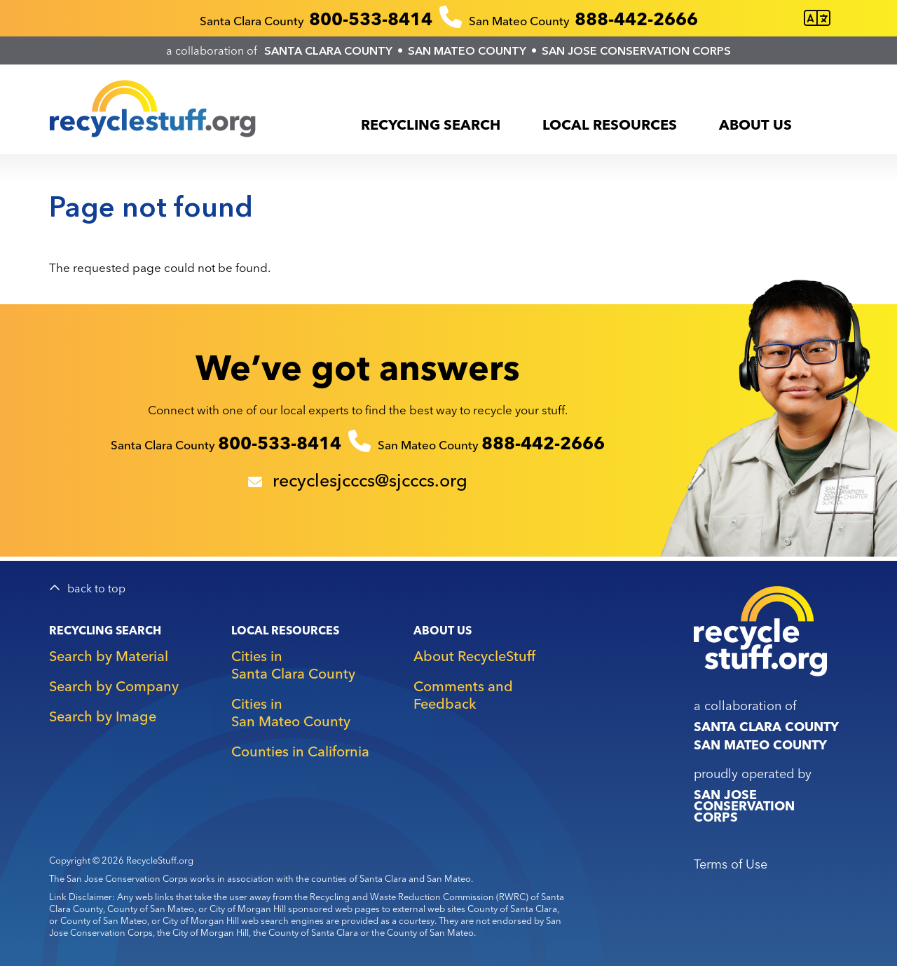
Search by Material (108, 656)
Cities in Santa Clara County (293, 664)
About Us (755, 124)
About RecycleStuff (474, 656)
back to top (96, 588)
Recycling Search (430, 124)
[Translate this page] (817, 18)
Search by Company (114, 686)
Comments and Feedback (463, 694)
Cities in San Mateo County (290, 712)
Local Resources (609, 124)
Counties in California (300, 751)
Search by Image (102, 716)
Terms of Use (730, 864)
